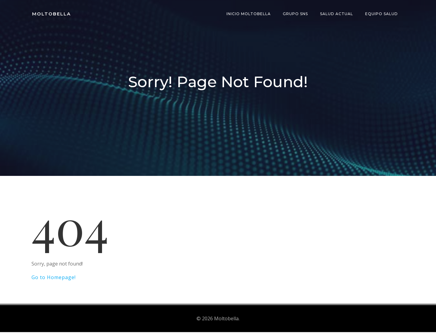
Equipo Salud (382, 13)
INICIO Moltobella (249, 13)
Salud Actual (337, 13)
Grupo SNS (296, 13)
